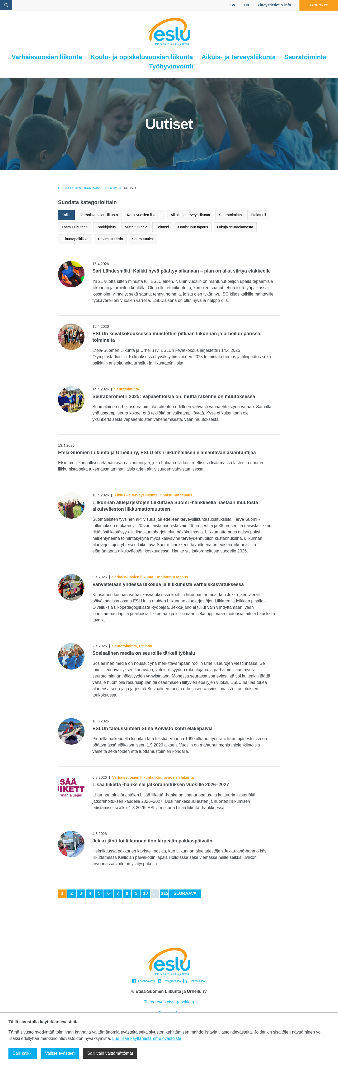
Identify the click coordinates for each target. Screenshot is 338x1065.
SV (230, 5)
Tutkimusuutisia (110, 239)
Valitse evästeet (60, 1053)
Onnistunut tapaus (193, 227)
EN (243, 5)
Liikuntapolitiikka (75, 239)
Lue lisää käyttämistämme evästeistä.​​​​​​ (147, 1038)
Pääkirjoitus (106, 227)
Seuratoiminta (305, 57)
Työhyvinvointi (171, 66)
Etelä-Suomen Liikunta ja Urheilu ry (87, 188)
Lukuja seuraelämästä (235, 227)
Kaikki (66, 215)
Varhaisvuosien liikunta (47, 57)
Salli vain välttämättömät (110, 1053)
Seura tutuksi (143, 239)
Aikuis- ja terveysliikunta (238, 57)
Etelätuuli (258, 215)
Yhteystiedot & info (272, 5)
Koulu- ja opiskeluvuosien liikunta (142, 57)
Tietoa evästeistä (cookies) (169, 1002)
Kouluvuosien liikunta (144, 215)
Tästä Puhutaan (75, 227)
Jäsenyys (317, 5)
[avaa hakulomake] (6, 5)
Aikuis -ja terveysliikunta (190, 215)
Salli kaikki (22, 1053)
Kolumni (162, 227)
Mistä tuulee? (136, 227)
